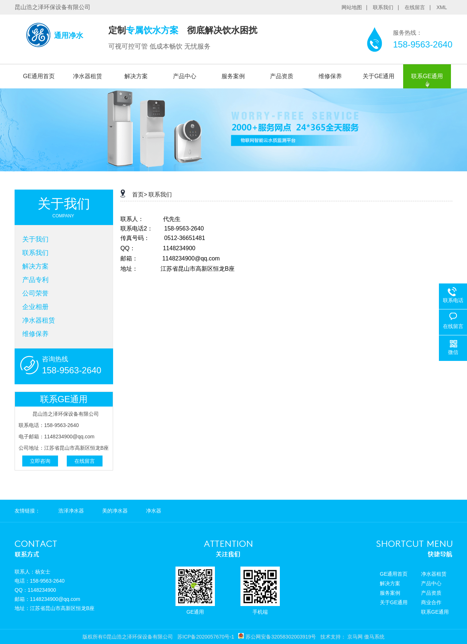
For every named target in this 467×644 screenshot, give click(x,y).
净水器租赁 (87, 76)
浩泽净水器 (71, 511)
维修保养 (330, 76)
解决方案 (136, 76)
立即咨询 (40, 461)
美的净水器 (115, 511)
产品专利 (35, 279)
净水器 (153, 511)
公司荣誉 (35, 293)
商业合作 (431, 602)
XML (441, 7)
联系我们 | (388, 7)
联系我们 (35, 252)
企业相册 (35, 306)
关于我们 (35, 239)
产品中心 (184, 76)
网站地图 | (356, 7)
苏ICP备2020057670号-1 (205, 637)
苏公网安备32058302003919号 (281, 637)
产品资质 (281, 76)
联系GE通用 (427, 76)
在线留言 (84, 461)
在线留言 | (420, 7)
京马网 (355, 637)
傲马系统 (374, 637)
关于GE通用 (378, 76)
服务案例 (233, 76)
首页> (139, 194)
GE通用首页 (39, 76)
